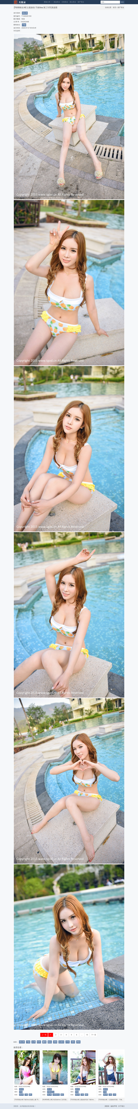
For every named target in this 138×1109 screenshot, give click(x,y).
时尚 (39, 1042)
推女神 (24, 13)
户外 (67, 1042)
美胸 (55, 1042)
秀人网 (49, 1089)
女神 (33, 1042)
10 (87, 1035)
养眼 (78, 1042)
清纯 (73, 1042)
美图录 (107, 1106)
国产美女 (81, 2)
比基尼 (61, 1042)
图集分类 (47, 2)
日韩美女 (65, 2)
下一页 (93, 1035)
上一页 (44, 1035)
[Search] (110, 2)
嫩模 (44, 1042)
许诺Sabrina (51, 1092)
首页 (114, 7)
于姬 (24, 25)
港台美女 (73, 2)
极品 (49, 1042)
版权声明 (114, 1106)
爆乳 (30, 1094)
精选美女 (57, 2)
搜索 (122, 2)
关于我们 (121, 1106)
